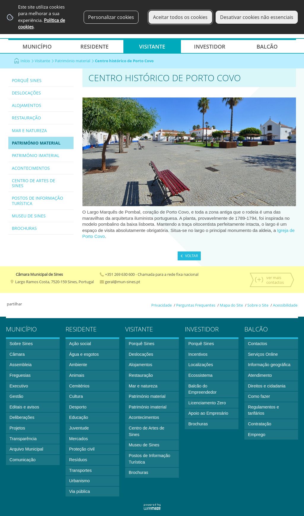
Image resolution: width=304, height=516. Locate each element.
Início (27, 60)
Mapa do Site (231, 305)
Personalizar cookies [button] (111, 17)
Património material (74, 60)
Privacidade (161, 305)
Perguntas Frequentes (195, 305)
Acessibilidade (285, 305)
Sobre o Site (257, 305)
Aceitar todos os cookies (180, 17)
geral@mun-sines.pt (120, 281)
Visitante (44, 60)
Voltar (191, 255)
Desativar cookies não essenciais (256, 17)
